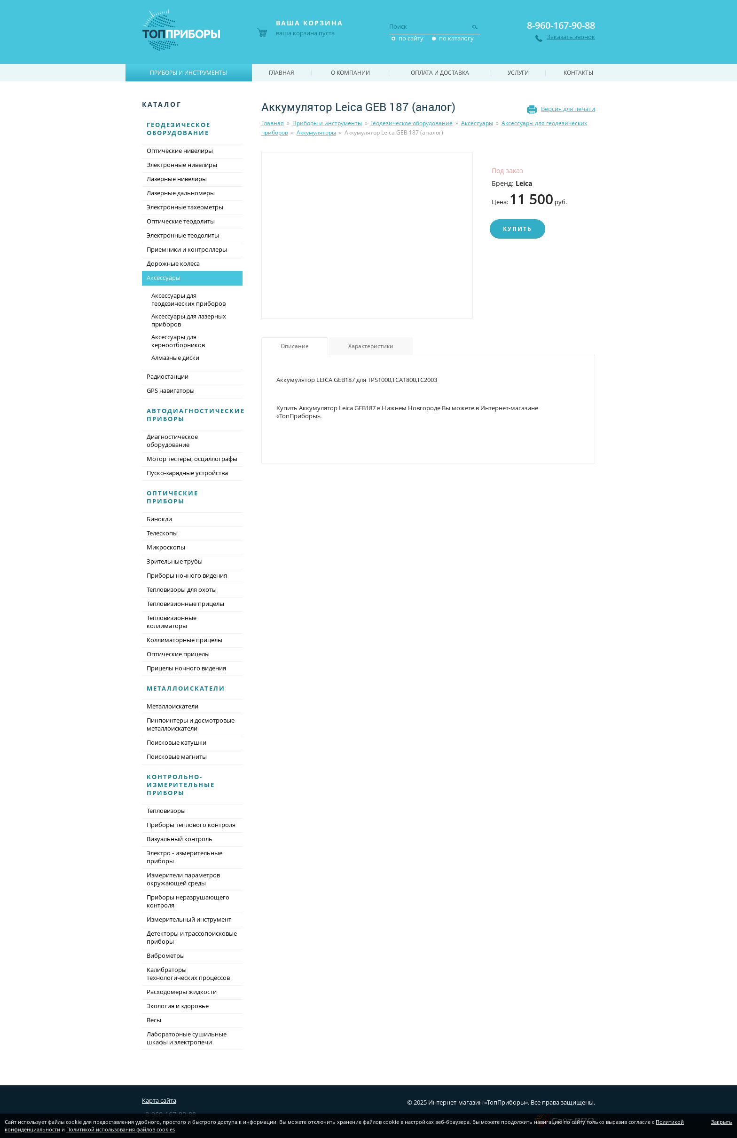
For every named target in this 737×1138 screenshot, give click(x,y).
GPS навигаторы (171, 390)
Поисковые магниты (177, 756)
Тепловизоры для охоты (182, 589)
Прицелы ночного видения (186, 668)
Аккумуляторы (316, 132)
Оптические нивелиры (180, 150)
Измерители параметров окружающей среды (183, 879)
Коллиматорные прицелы (184, 640)
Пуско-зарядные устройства (187, 473)
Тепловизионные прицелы (185, 603)
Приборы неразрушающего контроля (188, 901)
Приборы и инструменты (327, 123)
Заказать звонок (571, 37)
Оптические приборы (172, 497)
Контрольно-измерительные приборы (181, 784)
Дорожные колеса (173, 263)
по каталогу (456, 38)
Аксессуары (477, 123)
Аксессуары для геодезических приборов (188, 299)
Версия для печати (568, 108)
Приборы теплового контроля (191, 824)
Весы (154, 1020)
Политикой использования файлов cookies (120, 1129)
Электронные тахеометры (185, 207)
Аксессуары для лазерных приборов (188, 320)
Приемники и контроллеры (187, 249)
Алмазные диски (175, 357)
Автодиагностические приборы (196, 414)
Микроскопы (166, 547)
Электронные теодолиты (183, 235)
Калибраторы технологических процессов (188, 973)
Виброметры (166, 955)
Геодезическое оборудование (411, 123)
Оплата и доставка (440, 73)
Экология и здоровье (178, 1006)
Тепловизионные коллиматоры (171, 621)
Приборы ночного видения (187, 575)
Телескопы (162, 533)
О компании (350, 73)
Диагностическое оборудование (172, 440)
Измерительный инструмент (189, 919)
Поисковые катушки (176, 742)
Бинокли (159, 519)
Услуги (518, 73)
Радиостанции (167, 376)
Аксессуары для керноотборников (178, 341)
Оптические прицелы (178, 654)
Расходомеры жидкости (182, 991)
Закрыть (721, 1121)
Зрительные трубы (175, 561)
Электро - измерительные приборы (184, 857)
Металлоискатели (186, 688)
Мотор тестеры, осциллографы (192, 458)
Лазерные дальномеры (181, 193)
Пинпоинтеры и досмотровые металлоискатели (191, 724)
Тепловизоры (166, 810)
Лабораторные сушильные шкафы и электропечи (187, 1038)
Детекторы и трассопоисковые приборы (192, 937)
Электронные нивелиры (182, 164)
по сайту (411, 38)
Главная (272, 123)
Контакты (578, 73)
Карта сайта (159, 1100)
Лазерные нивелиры (177, 179)
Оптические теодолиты (181, 221)
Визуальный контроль (179, 839)
